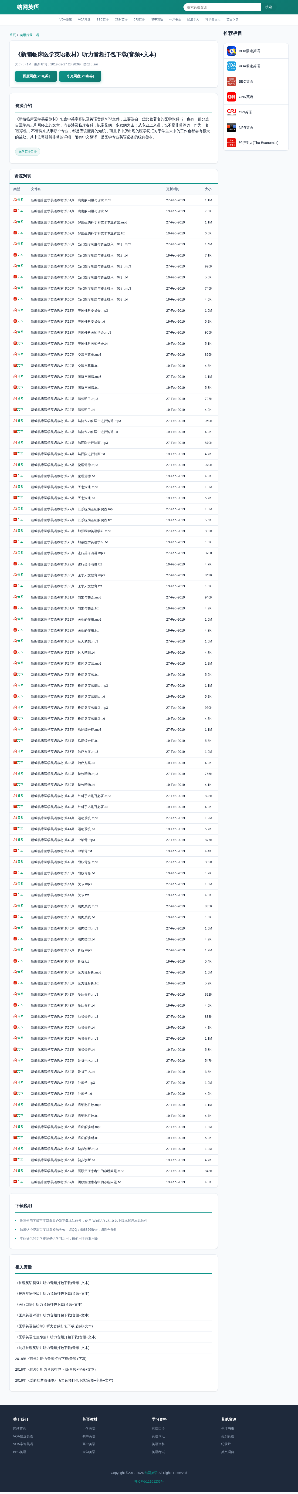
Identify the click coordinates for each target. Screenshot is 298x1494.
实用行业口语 (29, 36)
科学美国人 (221, 20)
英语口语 (158, 1430)
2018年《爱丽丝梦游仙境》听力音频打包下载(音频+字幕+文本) (64, 1382)
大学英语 (88, 1454)
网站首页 (19, 1430)
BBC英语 (96, 20)
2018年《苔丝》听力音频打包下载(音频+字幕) (51, 1360)
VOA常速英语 (23, 1446)
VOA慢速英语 (23, 1438)
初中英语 (88, 1438)
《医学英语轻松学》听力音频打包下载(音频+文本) (54, 1328)
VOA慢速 (55, 20)
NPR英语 (158, 20)
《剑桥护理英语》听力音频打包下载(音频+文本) (52, 1350)
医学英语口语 (28, 153)
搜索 (268, 7)
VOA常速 (76, 20)
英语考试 (158, 1454)
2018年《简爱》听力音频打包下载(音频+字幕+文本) (55, 1371)
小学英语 (88, 1430)
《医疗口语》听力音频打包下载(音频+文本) (48, 1306)
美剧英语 (227, 1438)
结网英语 (28, 7)
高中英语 (88, 1446)
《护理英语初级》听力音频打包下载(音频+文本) (52, 1285)
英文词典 (243, 20)
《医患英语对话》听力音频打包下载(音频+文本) (52, 1317)
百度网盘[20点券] (37, 77)
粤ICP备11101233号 (149, 1483)
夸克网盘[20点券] (82, 77)
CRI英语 (138, 20)
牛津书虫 (178, 20)
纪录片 (226, 1446)
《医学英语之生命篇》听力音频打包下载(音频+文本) (55, 1339)
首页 (12, 36)
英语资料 (158, 1446)
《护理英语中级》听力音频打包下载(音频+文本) (52, 1296)
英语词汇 (158, 1438)
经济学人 (199, 20)
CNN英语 (117, 20)
